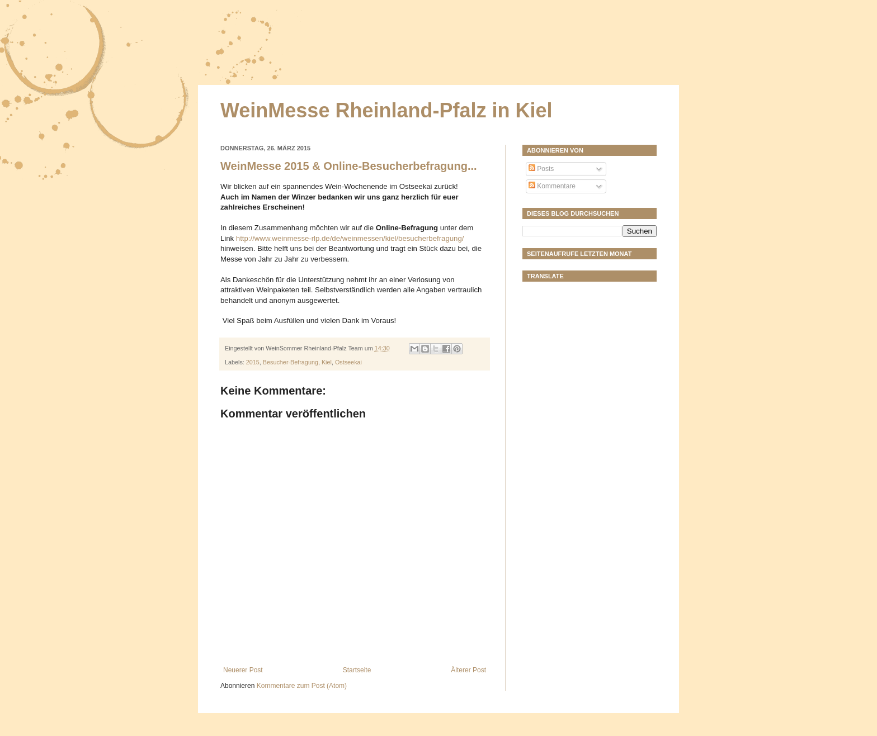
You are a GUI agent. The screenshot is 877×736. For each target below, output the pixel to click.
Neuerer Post (243, 670)
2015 (253, 362)
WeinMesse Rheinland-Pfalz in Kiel (386, 110)
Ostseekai (348, 362)
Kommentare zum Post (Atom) (302, 686)
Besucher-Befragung (290, 362)
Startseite (357, 670)
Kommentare (552, 186)
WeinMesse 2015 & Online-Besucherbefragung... (348, 166)
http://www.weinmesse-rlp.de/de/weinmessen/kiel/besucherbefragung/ (350, 238)
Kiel (327, 362)
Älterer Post (468, 670)
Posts (541, 169)
